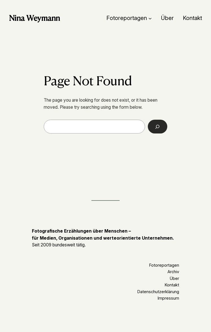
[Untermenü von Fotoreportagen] (150, 18)
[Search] (157, 126)
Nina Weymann (34, 18)
